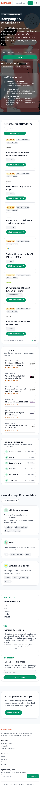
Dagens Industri (15, 451)
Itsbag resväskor (16, 554)
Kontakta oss (13, 713)
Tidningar (8, 527)
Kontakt (3, 764)
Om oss (3, 757)
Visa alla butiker (10, 501)
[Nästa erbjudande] (10, 129)
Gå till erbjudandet (16, 165)
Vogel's (6, 614)
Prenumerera (20, 677)
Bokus (28, 554)
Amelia (11, 457)
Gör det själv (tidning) (20, 578)
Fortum (7, 581)
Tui (6, 554)
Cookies (3, 762)
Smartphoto (13, 480)
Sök (30, 3)
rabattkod (25, 63)
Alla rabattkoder (6, 743)
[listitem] (20, 153)
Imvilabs (7, 605)
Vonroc (6, 608)
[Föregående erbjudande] (6, 129)
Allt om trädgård (21, 527)
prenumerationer (8, 66)
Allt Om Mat (13, 474)
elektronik (27, 66)
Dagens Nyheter (15, 463)
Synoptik (7, 611)
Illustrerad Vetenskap (12, 531)
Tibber (7, 578)
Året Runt (12, 469)
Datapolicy (4, 759)
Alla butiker (15, 133)
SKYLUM (7, 617)
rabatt (18, 66)
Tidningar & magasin (8, 748)
